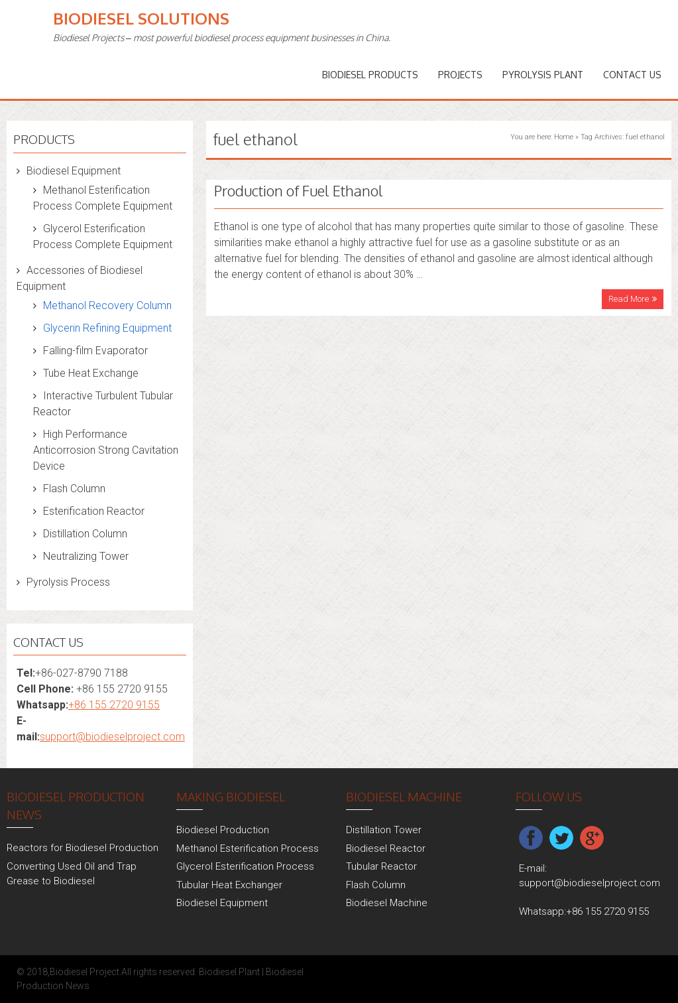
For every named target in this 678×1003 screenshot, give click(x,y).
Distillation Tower (384, 830)
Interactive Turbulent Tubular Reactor (103, 403)
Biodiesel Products (370, 74)
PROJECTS (460, 74)
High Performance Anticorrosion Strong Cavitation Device (105, 450)
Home (563, 137)
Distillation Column (85, 533)
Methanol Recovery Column (107, 305)
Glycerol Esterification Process (245, 866)
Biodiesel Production (222, 830)
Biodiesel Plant (229, 972)
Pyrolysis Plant (542, 74)
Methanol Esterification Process (247, 848)
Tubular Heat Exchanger (229, 885)
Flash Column (74, 488)
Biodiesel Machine (386, 903)
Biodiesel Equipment (74, 171)
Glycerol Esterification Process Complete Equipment (102, 236)
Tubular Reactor (381, 866)
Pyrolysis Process (68, 582)
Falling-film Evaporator (95, 350)
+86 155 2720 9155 (114, 705)
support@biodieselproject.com (112, 736)
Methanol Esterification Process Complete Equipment (102, 198)
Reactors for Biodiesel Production (82, 848)
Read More (628, 299)
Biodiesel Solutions (141, 18)
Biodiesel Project (84, 972)
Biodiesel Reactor (385, 848)
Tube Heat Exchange (91, 373)
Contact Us (632, 74)
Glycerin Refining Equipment (107, 328)
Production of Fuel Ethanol (298, 190)
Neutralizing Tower (86, 556)
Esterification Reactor (93, 511)
